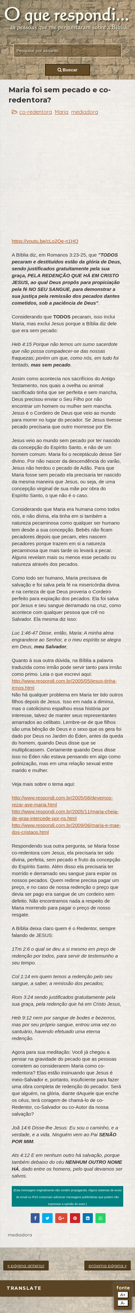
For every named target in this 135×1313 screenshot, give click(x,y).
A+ (123, 1294)
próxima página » (108, 1265)
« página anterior (26, 1265)
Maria (61, 112)
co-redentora (35, 112)
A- (123, 1303)
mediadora (84, 112)
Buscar (67, 69)
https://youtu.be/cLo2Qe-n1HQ (45, 241)
